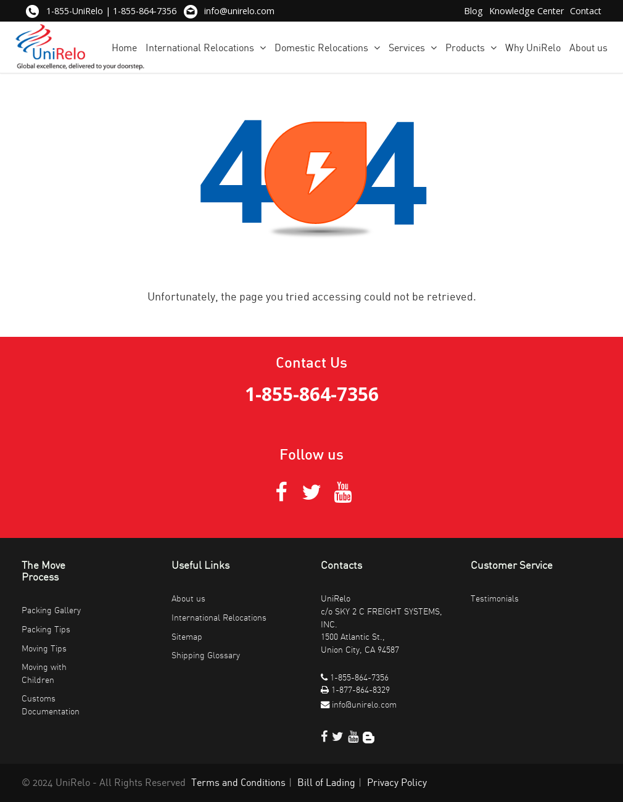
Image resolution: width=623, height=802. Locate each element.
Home (124, 48)
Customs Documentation (51, 705)
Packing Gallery (51, 610)
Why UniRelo (533, 48)
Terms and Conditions (238, 783)
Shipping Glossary (205, 655)
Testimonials (495, 598)
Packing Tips (46, 629)
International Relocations (206, 48)
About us (588, 48)
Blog (473, 11)
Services (413, 48)
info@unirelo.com (239, 11)
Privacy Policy (397, 783)
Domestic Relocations (327, 48)
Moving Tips (44, 648)
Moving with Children (44, 674)
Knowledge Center (526, 11)
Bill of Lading (326, 783)
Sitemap (186, 637)
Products (471, 48)
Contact (585, 11)
